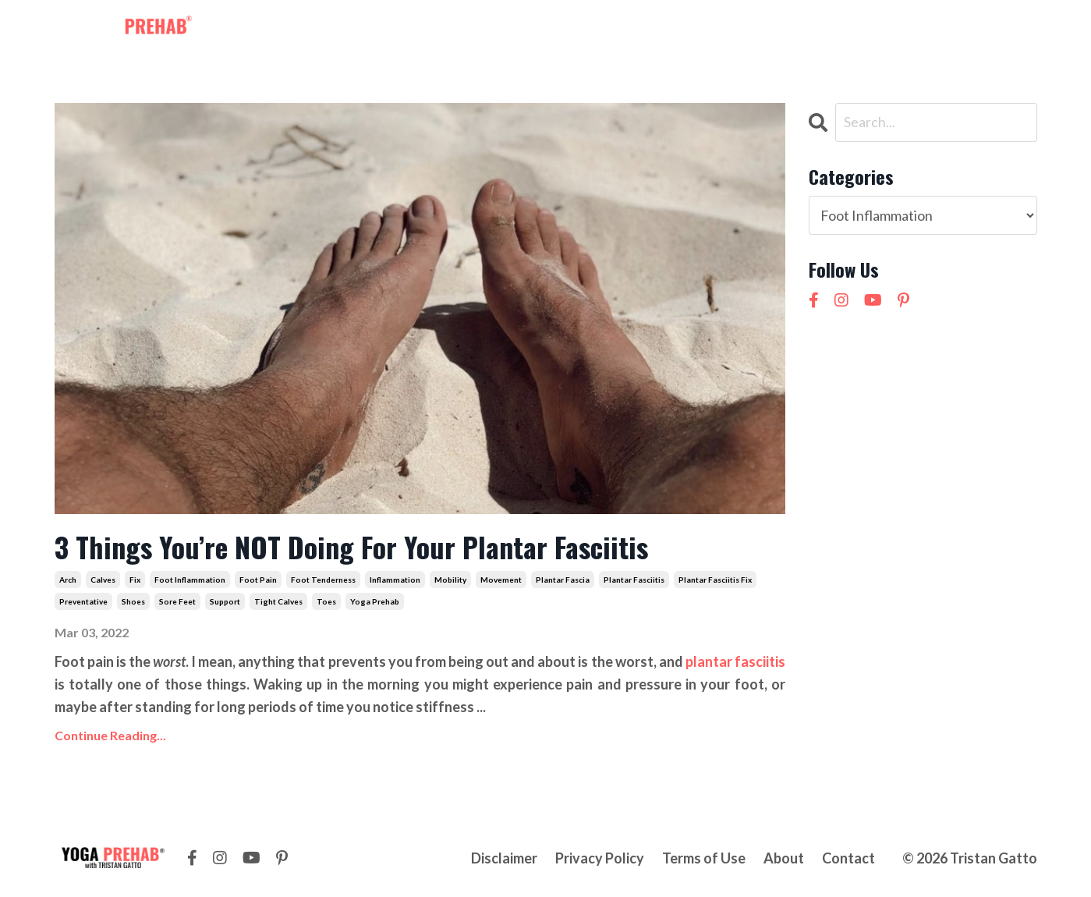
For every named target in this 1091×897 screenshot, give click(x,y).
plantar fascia (563, 579)
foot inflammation (189, 579)
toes (326, 601)
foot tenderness (323, 579)
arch (67, 579)
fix (134, 579)
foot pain (258, 579)
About (668, 29)
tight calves (278, 601)
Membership (434, 29)
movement (501, 579)
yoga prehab (374, 601)
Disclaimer (504, 858)
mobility (450, 579)
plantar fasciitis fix (715, 579)
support (225, 601)
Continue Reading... (110, 735)
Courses (605, 29)
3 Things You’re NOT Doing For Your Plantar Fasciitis (351, 546)
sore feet (177, 601)
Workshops (526, 29)
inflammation (395, 579)
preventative (83, 601)
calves (102, 579)
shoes (133, 601)
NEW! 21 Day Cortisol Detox (863, 29)
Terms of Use (704, 858)
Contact (730, 29)
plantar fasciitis (634, 579)
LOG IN (1006, 29)
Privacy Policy (599, 858)
